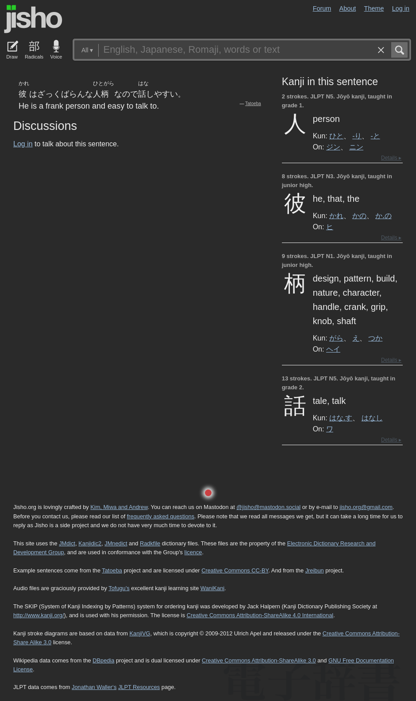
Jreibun (314, 570)
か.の (383, 215)
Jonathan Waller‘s (94, 687)
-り (357, 136)
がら (336, 338)
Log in (400, 8)
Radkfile (150, 543)
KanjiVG (139, 633)
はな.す (340, 418)
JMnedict (115, 543)
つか (375, 338)
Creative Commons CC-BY (234, 570)
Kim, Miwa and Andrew (118, 507)
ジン (333, 147)
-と (375, 136)
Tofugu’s (118, 588)
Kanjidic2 (89, 543)
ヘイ (333, 349)
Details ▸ (391, 158)
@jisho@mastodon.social (268, 507)
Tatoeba (253, 103)
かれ (336, 215)
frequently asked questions (160, 516)
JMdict (67, 543)
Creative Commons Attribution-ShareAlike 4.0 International (260, 615)
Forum (322, 8)
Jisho (33, 19)
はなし (372, 418)
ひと (336, 136)
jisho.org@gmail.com (366, 507)
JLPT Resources (139, 687)
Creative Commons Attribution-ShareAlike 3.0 (259, 660)
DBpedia (103, 660)
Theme (374, 8)
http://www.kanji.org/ (38, 615)
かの (359, 215)
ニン (356, 147)
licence (193, 552)
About (347, 8)
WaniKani (212, 588)
